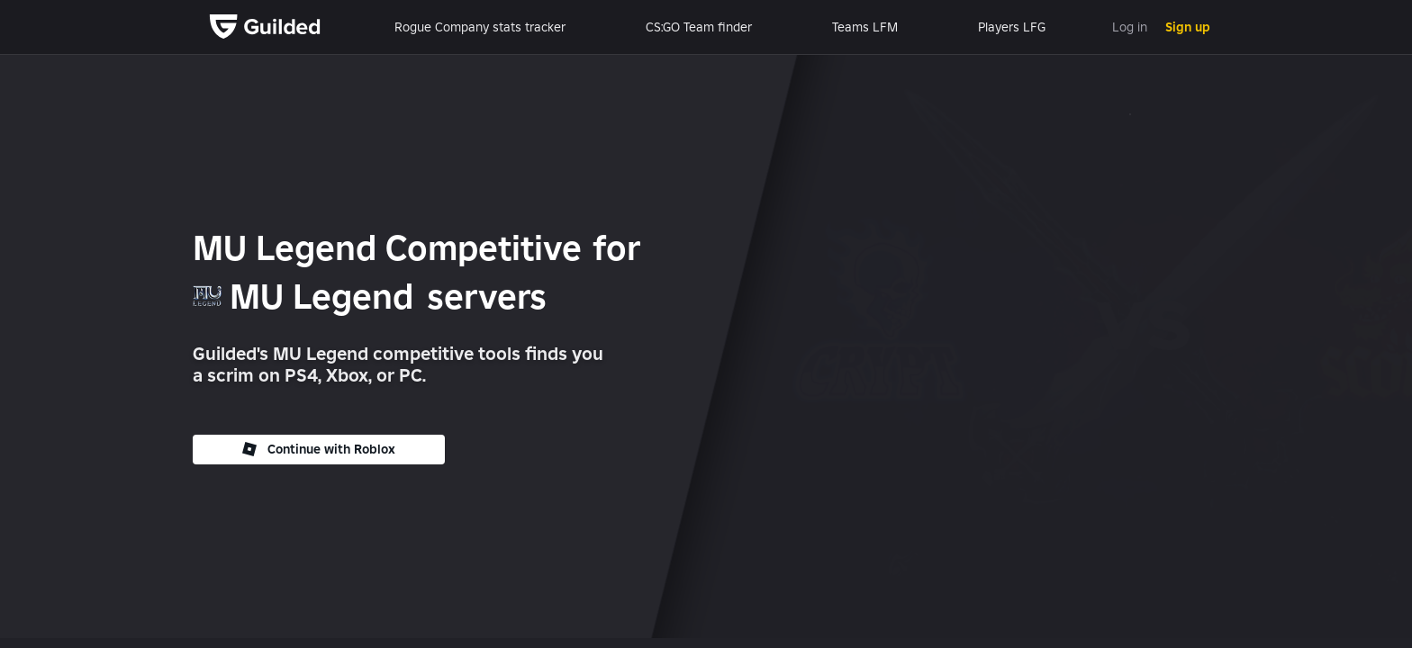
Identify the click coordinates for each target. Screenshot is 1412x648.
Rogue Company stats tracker (480, 27)
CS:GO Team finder (699, 27)
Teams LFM (865, 27)
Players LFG (1011, 27)
